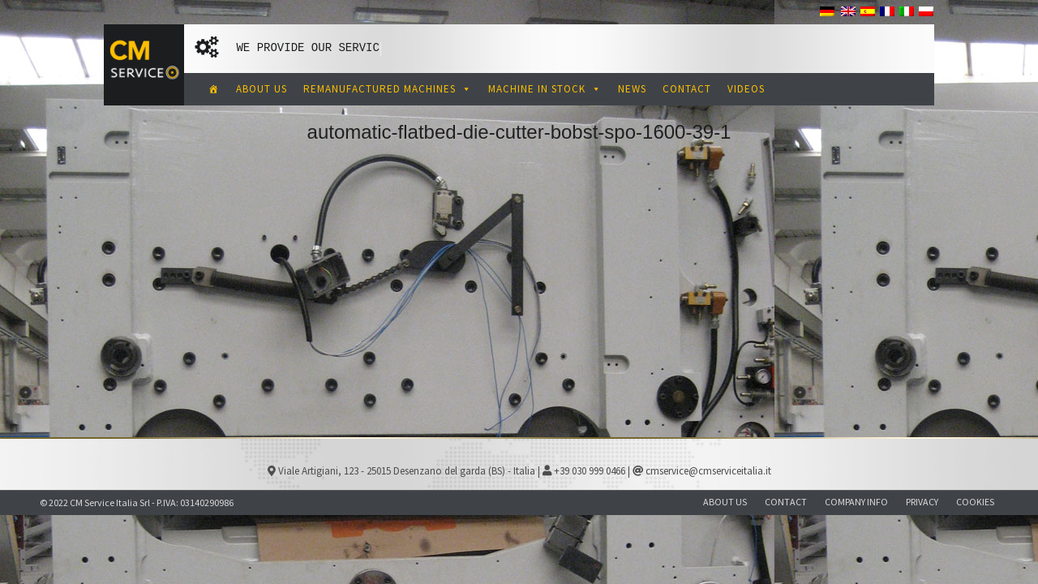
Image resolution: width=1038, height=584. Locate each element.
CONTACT (687, 89)
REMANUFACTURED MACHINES (387, 89)
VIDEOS (746, 89)
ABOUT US (261, 89)
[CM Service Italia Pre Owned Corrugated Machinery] (214, 89)
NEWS (632, 89)
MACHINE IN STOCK (545, 89)
